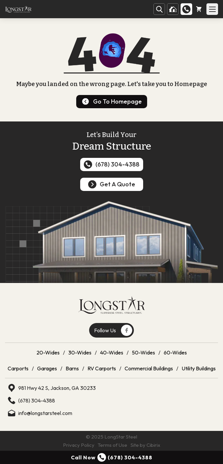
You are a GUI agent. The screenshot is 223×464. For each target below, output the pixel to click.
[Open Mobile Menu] (212, 9)
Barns (72, 368)
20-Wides (48, 352)
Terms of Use (112, 444)
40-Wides (111, 352)
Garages (47, 368)
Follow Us (113, 330)
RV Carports (101, 368)
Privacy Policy (78, 444)
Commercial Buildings (149, 368)
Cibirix (153, 444)
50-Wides (143, 352)
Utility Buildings (199, 368)
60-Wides (175, 352)
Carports (18, 368)
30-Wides (79, 352)
